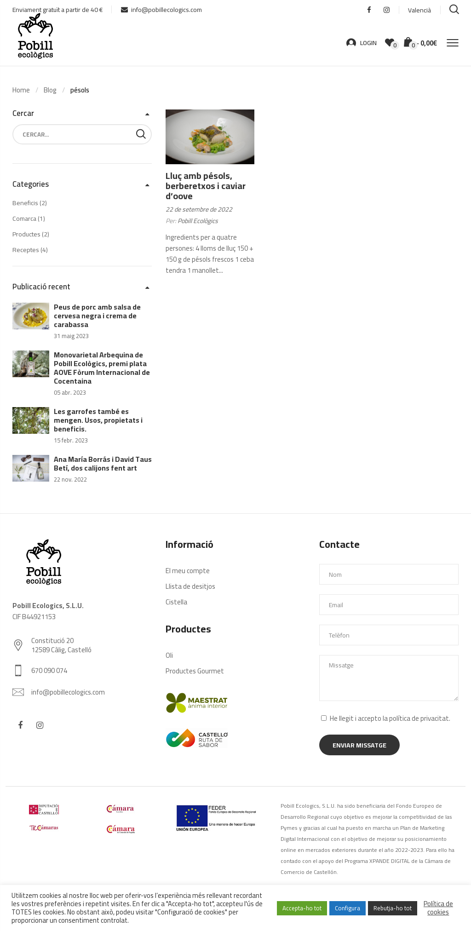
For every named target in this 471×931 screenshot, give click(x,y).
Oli (169, 655)
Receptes (25, 250)
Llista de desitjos (190, 586)
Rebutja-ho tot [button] (392, 908)
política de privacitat (419, 718)
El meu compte (188, 570)
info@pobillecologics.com (161, 10)
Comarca (24, 218)
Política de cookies (438, 908)
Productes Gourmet (195, 671)
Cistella (176, 602)
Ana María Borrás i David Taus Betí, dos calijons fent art (103, 463)
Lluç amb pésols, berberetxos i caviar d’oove (206, 185)
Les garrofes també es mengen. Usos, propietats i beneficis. (98, 420)
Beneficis (25, 203)
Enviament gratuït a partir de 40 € (57, 10)
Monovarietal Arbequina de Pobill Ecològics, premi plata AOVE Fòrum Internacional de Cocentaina (102, 368)
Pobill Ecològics (198, 221)
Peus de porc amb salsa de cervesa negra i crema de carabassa (97, 315)
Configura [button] (347, 908)
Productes (26, 234)
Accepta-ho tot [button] (302, 908)
